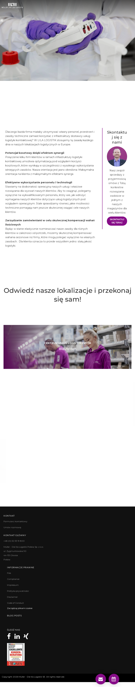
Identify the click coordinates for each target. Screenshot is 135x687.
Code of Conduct (15, 603)
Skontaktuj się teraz (117, 221)
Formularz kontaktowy (15, 521)
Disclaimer (12, 597)
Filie (9, 573)
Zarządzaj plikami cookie (19, 608)
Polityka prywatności (18, 591)
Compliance (13, 579)
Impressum (13, 585)
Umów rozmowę (12, 527)
